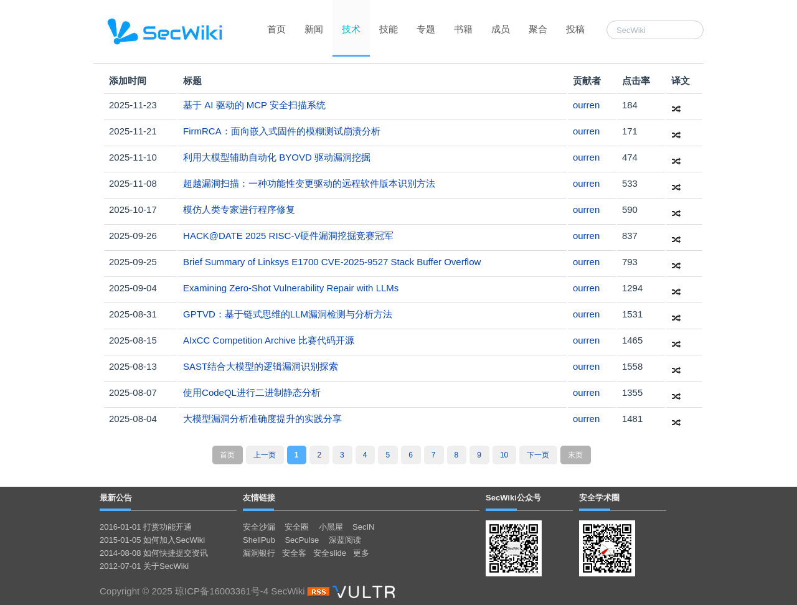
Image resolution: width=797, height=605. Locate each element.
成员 (500, 29)
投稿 (575, 29)
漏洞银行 (259, 553)
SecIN (363, 527)
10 (504, 455)
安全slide (329, 553)
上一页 (264, 455)
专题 (426, 29)
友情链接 (259, 497)
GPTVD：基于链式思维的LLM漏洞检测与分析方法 (287, 314)
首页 (276, 29)
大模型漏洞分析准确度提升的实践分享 (262, 418)
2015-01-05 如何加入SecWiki (152, 540)
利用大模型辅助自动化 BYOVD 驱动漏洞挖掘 (276, 157)
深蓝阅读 (345, 540)
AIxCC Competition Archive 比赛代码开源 (268, 340)
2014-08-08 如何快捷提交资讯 (154, 553)
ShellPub (259, 540)
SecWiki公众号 (513, 497)
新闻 (313, 29)
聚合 (538, 29)
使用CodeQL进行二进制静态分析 (252, 392)
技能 (388, 29)
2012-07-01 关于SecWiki (144, 566)
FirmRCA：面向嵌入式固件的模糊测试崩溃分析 (281, 131)
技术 (351, 29)
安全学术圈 (599, 497)
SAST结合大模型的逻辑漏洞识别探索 (260, 366)
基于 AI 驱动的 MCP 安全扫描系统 (254, 105)
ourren (586, 105)
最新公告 (116, 497)
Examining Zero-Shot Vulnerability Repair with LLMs (290, 288)
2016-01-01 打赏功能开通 (146, 527)
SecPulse (302, 540)
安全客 (294, 553)
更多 (361, 553)
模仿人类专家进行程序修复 (239, 209)
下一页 (538, 455)
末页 (575, 455)
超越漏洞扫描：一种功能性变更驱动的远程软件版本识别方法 (309, 183)
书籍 (463, 29)
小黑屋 (331, 527)
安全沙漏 (259, 527)
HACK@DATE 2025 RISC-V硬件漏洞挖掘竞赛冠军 (288, 235)
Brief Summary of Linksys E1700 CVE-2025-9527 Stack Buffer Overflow (332, 261)
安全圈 (297, 527)
